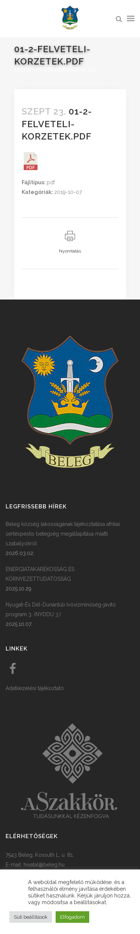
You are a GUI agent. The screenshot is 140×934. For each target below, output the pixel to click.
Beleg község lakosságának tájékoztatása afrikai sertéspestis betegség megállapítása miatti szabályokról (63, 533)
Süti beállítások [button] (30, 917)
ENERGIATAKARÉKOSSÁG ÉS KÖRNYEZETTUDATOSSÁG (40, 574)
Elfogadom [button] (72, 917)
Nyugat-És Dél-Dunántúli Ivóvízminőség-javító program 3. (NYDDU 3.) (61, 609)
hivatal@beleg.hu (44, 865)
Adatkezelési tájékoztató (35, 688)
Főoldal (22, 70)
